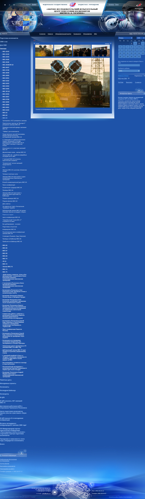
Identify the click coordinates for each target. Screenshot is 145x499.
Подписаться (138, 75)
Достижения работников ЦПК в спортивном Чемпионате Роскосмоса (13, 407)
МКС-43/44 (6, 57)
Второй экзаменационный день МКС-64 (15, 182)
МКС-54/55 (6, 88)
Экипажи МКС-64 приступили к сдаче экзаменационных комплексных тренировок (14, 178)
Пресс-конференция (9, 185)
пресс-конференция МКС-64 (11, 217)
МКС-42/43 (6, 51)
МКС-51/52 (6, 80)
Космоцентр (4, 394)
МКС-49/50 (6, 75)
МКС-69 (5, 256)
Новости (50, 34)
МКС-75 (5, 272)
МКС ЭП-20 (6, 91)
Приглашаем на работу (7, 469)
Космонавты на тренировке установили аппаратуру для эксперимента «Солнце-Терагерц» (14, 342)
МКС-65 (5, 245)
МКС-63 (5, 112)
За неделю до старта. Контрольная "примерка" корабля (13, 207)
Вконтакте (129, 82)
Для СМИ (3, 45)
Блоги (2, 444)
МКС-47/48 (6, 70)
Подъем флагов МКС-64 (10, 201)
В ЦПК (2, 397)
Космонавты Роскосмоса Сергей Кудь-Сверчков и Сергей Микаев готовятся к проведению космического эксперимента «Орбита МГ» (13, 323)
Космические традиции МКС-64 (12, 187)
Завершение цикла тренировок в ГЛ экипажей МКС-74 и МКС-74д (14, 346)
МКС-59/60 (6, 104)
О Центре (42, 34)
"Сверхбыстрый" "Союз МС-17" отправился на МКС (12, 220)
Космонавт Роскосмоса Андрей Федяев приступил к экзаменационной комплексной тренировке (13, 374)
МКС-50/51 (6, 78)
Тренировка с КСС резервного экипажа (15, 120)
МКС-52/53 (6, 83)
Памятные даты (6, 380)
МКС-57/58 (6, 99)
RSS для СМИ (122, 78)
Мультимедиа (87, 34)
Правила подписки (123, 75)
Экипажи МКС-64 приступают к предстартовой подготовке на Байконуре (12, 194)
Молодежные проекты (8, 383)
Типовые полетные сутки (10, 174)
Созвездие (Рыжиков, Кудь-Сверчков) (14, 236)
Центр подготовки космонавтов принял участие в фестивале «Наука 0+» (13, 413)
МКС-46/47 (6, 67)
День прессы (6, 203)
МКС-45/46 (6, 62)
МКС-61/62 (6, 110)
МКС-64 (5, 118)
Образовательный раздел (63, 34)
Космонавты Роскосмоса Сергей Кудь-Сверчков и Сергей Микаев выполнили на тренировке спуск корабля (13, 335)
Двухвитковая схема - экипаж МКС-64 (14, 152)
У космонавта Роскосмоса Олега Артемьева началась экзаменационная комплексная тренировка (13, 285)
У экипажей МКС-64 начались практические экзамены (12, 159)
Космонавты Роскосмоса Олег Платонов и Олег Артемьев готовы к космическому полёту (15, 291)
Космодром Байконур (8, 390)
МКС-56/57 (6, 96)
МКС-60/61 (6, 107)
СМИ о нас (4, 42)
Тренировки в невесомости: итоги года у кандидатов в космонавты (12, 439)
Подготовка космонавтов (9, 38)
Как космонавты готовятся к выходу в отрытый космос (15, 363)
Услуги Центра (4, 463)
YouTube (120, 82)
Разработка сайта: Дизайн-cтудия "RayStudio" (120, 497)
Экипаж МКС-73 (8, 266)
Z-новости (138, 82)
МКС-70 (5, 258)
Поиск (117, 4)
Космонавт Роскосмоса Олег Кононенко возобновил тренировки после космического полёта (14, 301)
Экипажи (3, 49)
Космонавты (4, 387)
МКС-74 (5, 269)
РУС (4, 167)
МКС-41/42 (6, 54)
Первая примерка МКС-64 (11, 198)
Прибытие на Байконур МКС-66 (12, 241)
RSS (131, 33)
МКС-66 (5, 248)
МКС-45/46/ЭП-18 (8, 65)
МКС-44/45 (6, 59)
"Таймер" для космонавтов (11, 131)
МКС (95, 34)
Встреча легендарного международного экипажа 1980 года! (13, 424)
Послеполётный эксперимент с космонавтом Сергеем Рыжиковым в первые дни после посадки (15, 368)
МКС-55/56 (6, 94)
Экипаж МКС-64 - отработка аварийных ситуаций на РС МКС (15, 155)
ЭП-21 (4, 261)
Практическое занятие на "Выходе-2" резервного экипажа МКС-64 (14, 124)
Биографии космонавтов (7, 466)
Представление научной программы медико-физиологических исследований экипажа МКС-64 (14, 135)
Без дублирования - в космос (11, 224)
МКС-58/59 (6, 102)
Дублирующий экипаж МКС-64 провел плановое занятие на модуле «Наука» (14, 211)
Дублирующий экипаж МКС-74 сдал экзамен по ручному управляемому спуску (14, 351)
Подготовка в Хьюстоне (10, 226)
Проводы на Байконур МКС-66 (12, 239)
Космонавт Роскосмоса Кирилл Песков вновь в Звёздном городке (14, 296)
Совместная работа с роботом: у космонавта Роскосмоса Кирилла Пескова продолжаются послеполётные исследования (13, 316)
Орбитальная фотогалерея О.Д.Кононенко (8, 460)
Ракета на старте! (8, 214)
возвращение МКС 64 (9, 229)
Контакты (111, 4)
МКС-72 (5, 264)
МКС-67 (5, 250)
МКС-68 (5, 253)
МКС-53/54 (6, 86)
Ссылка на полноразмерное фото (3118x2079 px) (51, 109)
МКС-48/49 (6, 72)
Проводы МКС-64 (8, 190)
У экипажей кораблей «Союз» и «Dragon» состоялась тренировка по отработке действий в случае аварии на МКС (15, 358)
